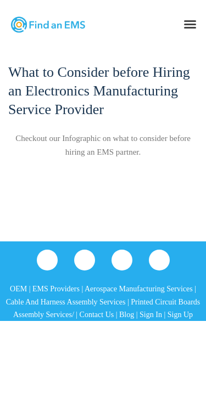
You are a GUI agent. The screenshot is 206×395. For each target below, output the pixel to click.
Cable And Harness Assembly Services (66, 302)
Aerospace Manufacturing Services (139, 289)
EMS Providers (56, 289)
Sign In (151, 315)
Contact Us (97, 315)
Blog (126, 315)
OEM (18, 289)
